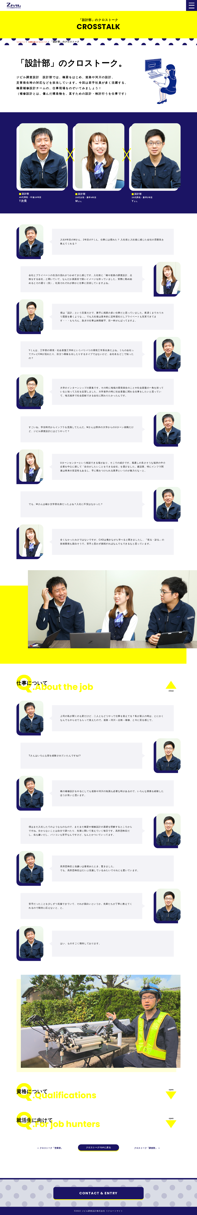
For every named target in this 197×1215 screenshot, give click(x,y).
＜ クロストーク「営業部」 (52, 1148)
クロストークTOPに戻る (98, 1147)
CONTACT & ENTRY (98, 1193)
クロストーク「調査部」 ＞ (145, 1148)
